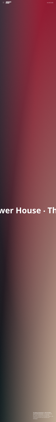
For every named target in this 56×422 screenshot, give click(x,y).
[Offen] (3, 2)
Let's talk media (50, 2)
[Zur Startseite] (8, 2)
